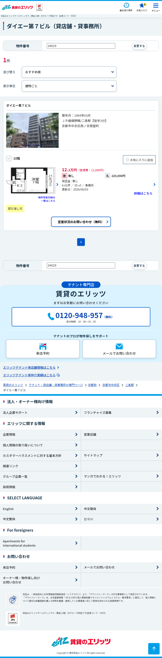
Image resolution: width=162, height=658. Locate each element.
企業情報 (9, 434)
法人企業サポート (15, 412)
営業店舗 (90, 434)
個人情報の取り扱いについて (23, 445)
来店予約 (9, 567)
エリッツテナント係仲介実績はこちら (29, 375)
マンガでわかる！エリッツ (102, 476)
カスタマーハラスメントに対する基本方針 (32, 455)
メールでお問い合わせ (99, 567)
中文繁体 (9, 519)
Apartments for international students (19, 543)
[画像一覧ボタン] (32, 185)
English (8, 508)
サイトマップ (93, 455)
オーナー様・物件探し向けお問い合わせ (21, 580)
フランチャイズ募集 (97, 412)
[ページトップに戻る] (154, 648)
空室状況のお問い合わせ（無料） (81, 221)
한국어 (88, 519)
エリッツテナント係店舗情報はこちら (29, 367)
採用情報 (9, 487)
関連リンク (10, 466)
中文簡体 (90, 508)
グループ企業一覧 (15, 476)
